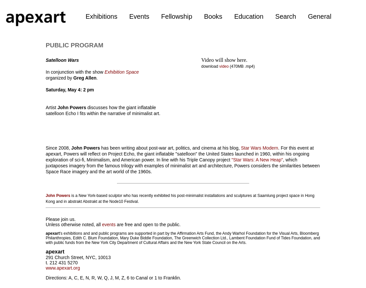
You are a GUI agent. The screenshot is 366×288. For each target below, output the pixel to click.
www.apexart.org (63, 268)
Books (213, 16)
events (108, 224)
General (319, 16)
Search (285, 16)
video (224, 66)
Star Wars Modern (259, 148)
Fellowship (176, 16)
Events (139, 16)
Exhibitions (101, 16)
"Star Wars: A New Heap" (257, 159)
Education (248, 16)
